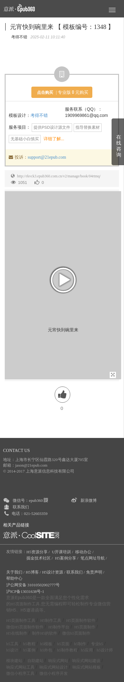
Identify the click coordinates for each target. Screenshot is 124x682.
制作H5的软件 (44, 633)
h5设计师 (105, 650)
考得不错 (39, 115)
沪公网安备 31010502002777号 (33, 585)
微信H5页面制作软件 (25, 627)
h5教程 (29, 643)
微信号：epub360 (30, 500)
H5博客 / (33, 572)
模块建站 (14, 660)
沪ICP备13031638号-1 (25, 591)
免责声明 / (95, 572)
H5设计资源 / (53, 572)
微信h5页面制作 (76, 633)
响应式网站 (58, 660)
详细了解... (54, 139)
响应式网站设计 (53, 667)
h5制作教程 (67, 650)
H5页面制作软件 (80, 620)
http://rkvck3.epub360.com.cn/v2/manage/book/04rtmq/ (59, 176)
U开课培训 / (63, 552)
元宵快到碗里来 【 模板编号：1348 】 (62, 26)
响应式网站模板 (86, 667)
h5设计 (12, 650)
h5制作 (80, 643)
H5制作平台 (58, 627)
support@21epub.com (47, 157)
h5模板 (46, 643)
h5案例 (29, 650)
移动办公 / (84, 552)
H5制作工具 (50, 620)
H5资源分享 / (38, 552)
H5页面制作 (84, 627)
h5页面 (63, 643)
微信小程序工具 (20, 673)
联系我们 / (76, 572)
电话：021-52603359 (30, 513)
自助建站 (35, 660)
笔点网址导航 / (94, 558)
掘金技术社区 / (40, 558)
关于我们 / (15, 572)
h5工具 (12, 643)
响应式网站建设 (86, 660)
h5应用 (87, 650)
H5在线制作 (16, 633)
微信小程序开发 (53, 673)
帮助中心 (14, 578)
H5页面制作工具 (25, 604)
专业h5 (97, 643)
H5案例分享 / (67, 558)
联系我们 (21, 507)
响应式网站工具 (20, 667)
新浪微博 (88, 500)
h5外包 (46, 650)
